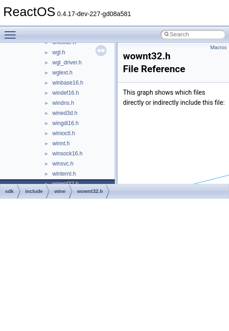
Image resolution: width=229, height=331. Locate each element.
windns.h (63, 103)
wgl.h (58, 52)
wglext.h (62, 72)
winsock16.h (67, 153)
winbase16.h (67, 83)
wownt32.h (90, 191)
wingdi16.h (65, 123)
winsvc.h (62, 163)
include (34, 191)
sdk (9, 191)
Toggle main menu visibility (12, 30)
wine (59, 191)
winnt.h (61, 143)
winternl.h (64, 174)
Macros (218, 48)
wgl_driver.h (67, 62)
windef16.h (65, 93)
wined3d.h (65, 113)
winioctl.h (63, 133)
